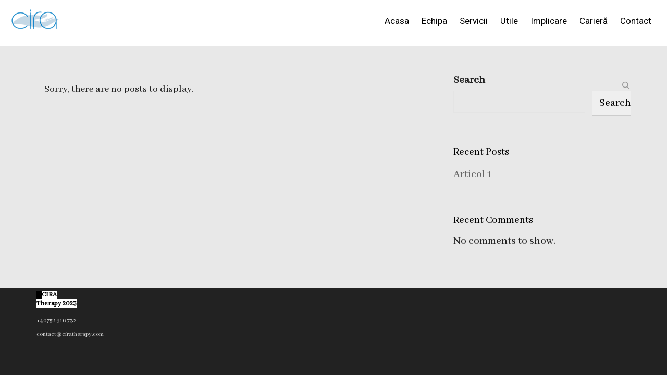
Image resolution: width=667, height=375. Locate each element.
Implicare (548, 21)
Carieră (593, 21)
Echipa (434, 21)
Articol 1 (472, 174)
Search (469, 79)
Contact (635, 21)
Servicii (474, 21)
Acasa (397, 21)
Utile (509, 21)
